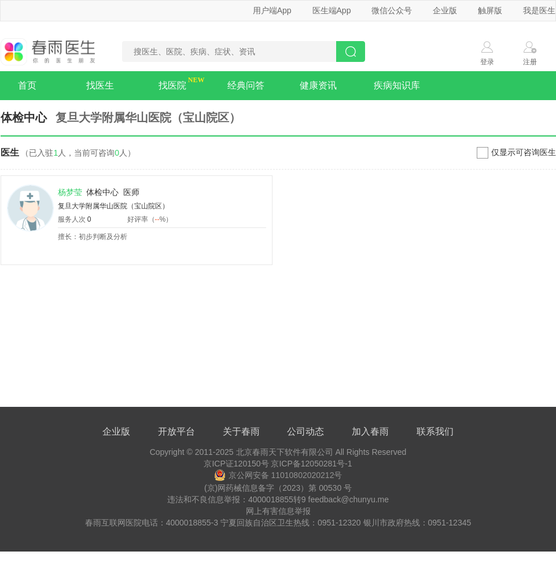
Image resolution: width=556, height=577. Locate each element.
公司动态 (305, 431)
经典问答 (245, 85)
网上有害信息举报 (278, 511)
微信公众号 (391, 10)
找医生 (100, 85)
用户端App (272, 10)
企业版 (445, 10)
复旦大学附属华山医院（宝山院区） (113, 206)
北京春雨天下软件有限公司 (284, 452)
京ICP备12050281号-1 (311, 463)
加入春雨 (370, 431)
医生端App (331, 10)
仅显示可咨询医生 (523, 152)
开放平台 (176, 431)
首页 (27, 85)
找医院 (172, 85)
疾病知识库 (397, 85)
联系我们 (435, 431)
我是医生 (539, 10)
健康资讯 (318, 85)
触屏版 (490, 10)
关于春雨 (241, 431)
